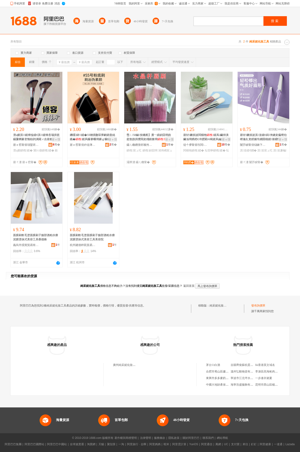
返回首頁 (189, 285)
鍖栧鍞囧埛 (150, 150)
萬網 (218, 444)
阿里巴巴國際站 (34, 444)
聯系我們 (208, 438)
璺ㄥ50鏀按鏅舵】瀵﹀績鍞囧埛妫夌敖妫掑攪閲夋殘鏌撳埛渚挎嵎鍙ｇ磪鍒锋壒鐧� (149, 137)
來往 (245, 444)
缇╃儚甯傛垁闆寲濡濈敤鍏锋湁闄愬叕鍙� (196, 144)
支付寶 (235, 444)
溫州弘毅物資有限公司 (245, 371)
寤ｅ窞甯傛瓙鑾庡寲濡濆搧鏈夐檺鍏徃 (26, 144)
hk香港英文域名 (265, 365)
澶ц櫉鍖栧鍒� (23, 150)
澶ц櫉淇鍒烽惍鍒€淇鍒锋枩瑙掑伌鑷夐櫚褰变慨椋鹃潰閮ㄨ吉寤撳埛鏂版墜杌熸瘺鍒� (36, 137)
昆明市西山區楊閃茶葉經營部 (273, 384)
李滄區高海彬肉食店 (268, 371)
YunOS (193, 444)
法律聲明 (145, 438)
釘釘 (254, 444)
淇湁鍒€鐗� (248, 150)
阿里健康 (265, 444)
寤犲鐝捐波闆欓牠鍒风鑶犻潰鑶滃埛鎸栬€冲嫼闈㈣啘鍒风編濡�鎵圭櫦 (206, 137)
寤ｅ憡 (56, 139)
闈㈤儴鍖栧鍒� (44, 150)
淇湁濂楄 (280, 150)
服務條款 (159, 438)
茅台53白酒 (213, 365)
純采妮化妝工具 (219, 305)
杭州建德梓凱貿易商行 (83, 245)
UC (226, 444)
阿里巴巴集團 (13, 444)
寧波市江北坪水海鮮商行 (246, 378)
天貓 (101, 444)
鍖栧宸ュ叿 (134, 150)
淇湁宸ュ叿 (264, 150)
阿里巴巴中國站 (57, 444)
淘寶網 (91, 444)
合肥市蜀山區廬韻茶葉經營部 (224, 371)
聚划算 (111, 444)
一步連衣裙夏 (263, 378)
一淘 (121, 444)
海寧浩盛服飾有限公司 (245, 384)
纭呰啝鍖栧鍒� (215, 150)
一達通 (278, 444)
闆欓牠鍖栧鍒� (193, 150)
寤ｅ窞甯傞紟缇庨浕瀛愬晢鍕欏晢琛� (83, 144)
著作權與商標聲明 (125, 438)
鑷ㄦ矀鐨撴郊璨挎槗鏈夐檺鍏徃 (139, 144)
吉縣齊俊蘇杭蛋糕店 (243, 365)
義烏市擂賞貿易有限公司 (26, 245)
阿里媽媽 (155, 444)
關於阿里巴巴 (191, 438)
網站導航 (222, 438)
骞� (56, 144)
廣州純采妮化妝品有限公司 (130, 365)
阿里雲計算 (179, 444)
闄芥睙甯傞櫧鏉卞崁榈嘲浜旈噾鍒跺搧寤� (253, 144)
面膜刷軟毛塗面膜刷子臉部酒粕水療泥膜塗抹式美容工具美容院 (92, 237)
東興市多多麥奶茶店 (218, 378)
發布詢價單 (258, 305)
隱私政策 (174, 438)
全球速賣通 (77, 444)
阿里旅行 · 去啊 (136, 444)
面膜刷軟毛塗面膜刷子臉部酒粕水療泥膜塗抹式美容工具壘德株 (35, 237)
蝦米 (166, 444)
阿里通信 (206, 444)
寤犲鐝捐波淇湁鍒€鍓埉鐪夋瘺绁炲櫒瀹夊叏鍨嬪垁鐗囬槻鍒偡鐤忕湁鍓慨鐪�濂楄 (263, 137)
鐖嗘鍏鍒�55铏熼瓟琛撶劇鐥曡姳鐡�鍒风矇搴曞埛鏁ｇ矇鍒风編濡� (93, 137)
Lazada (290, 444)
